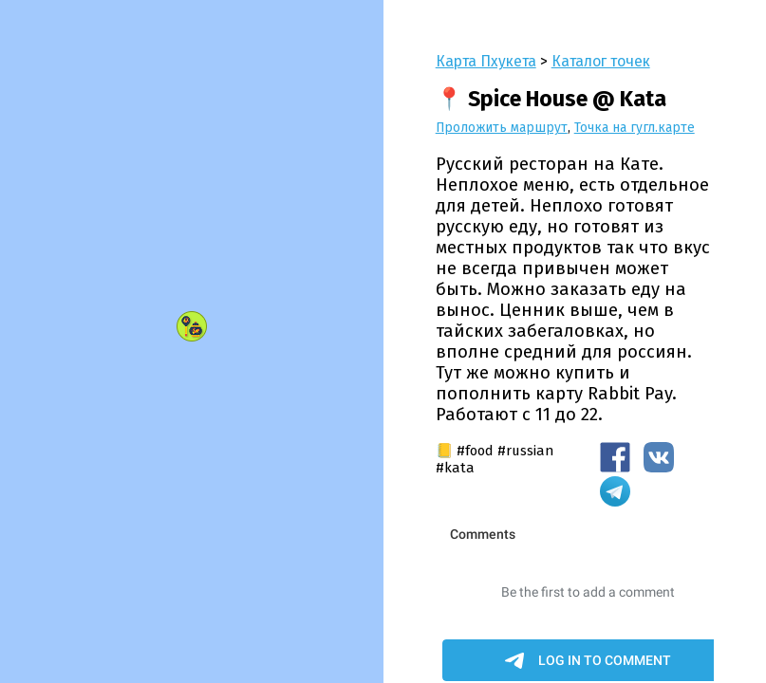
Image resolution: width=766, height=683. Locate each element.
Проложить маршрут (502, 128)
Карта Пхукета (486, 61)
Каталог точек (600, 61)
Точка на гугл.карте (634, 128)
